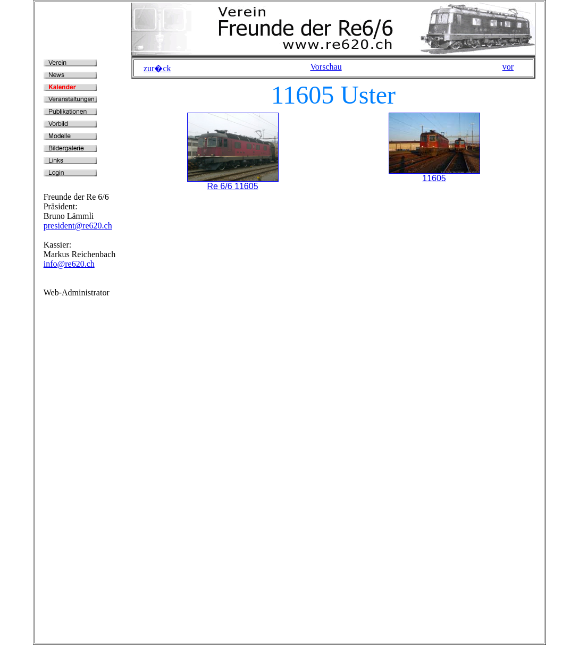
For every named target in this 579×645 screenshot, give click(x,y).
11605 (434, 178)
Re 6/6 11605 (232, 186)
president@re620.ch (78, 225)
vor (508, 66)
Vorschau (325, 66)
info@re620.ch (69, 263)
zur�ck (157, 68)
